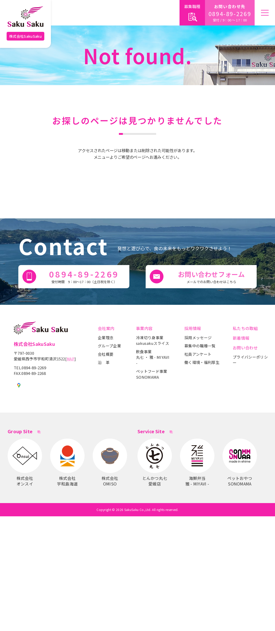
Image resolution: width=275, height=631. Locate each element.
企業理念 (105, 337)
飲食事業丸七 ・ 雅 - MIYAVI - (153, 357)
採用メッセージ (198, 337)
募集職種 (192, 13)
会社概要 (105, 354)
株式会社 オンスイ (25, 463)
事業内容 (144, 328)
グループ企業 (109, 345)
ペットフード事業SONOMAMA (151, 374)
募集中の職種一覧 (200, 345)
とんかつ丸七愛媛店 (155, 463)
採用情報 (192, 328)
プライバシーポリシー (250, 359)
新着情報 (241, 338)
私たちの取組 (245, 328)
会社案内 (106, 328)
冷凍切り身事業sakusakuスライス (152, 340)
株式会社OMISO (110, 463)
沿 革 (103, 362)
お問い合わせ (245, 348)
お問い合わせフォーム (211, 276)
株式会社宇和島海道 (67, 463)
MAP (70, 358)
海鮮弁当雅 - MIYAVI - (197, 463)
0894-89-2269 (230, 14)
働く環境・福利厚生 (201, 362)
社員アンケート (197, 354)
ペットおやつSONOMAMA (240, 463)
